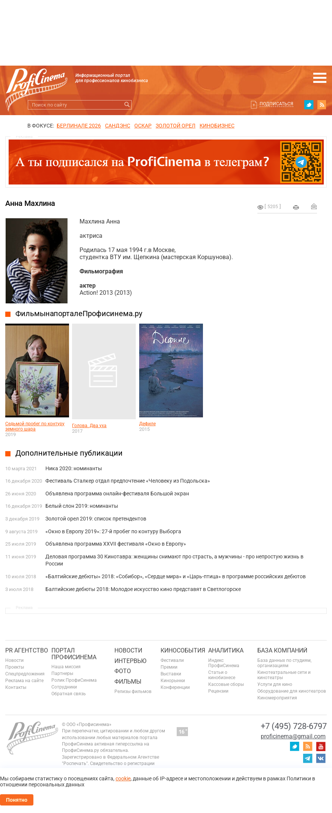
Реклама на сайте (24, 680)
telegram (308, 758)
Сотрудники (64, 687)
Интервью (130, 660)
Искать (127, 105)
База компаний (282, 650)
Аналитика (225, 650)
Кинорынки (173, 680)
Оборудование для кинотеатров (291, 691)
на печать (296, 207)
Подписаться (276, 103)
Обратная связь (68, 693)
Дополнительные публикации (69, 453)
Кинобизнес (217, 126)
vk (321, 758)
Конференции (175, 687)
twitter (309, 105)
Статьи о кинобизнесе (221, 675)
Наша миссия (66, 666)
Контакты (15, 687)
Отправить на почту (314, 206)
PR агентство (26, 650)
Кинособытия (183, 650)
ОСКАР (143, 126)
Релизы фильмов (133, 691)
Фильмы (127, 681)
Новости (14, 660)
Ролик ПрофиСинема (74, 680)
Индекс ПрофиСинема (223, 663)
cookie (123, 779)
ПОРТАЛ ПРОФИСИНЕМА (73, 654)
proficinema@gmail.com (293, 736)
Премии (169, 667)
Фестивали (172, 660)
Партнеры (62, 673)
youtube (321, 746)
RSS (322, 105)
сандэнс (117, 126)
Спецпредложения (25, 673)
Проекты (14, 667)
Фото (122, 671)
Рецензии (218, 691)
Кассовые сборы (226, 684)
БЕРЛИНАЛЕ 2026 (79, 126)
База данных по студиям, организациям (284, 663)
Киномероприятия (277, 697)
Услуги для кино (274, 684)
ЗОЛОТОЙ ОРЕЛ (175, 126)
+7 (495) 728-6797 (294, 726)
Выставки (171, 673)
